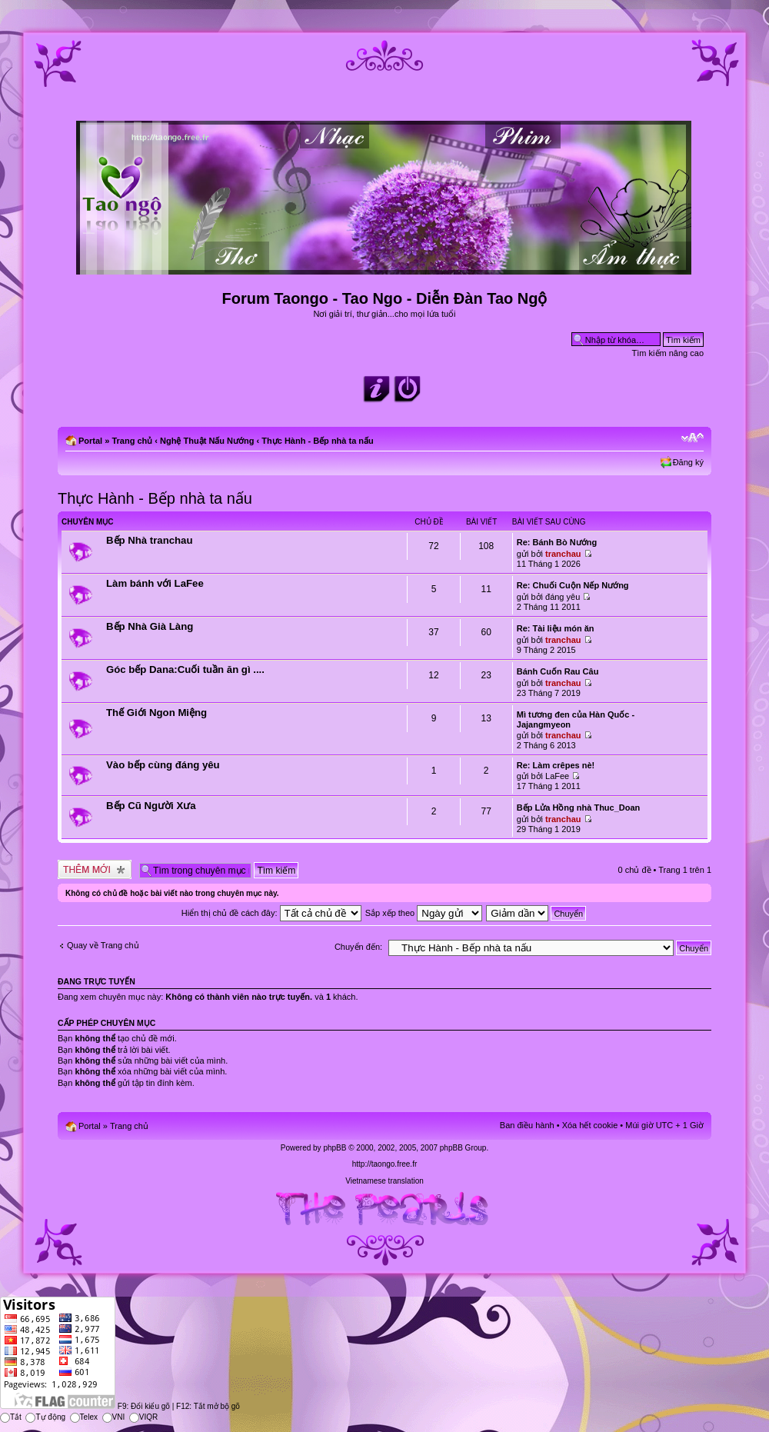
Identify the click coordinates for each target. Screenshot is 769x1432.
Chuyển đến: (358, 946)
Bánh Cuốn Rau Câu (558, 671)
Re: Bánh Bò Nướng (557, 542)
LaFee (557, 776)
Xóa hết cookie (590, 1125)
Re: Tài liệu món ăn (555, 628)
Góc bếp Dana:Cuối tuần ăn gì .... (185, 669)
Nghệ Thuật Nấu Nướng (207, 440)
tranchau (563, 553)
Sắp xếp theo (424, 912)
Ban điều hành (527, 1125)
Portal (90, 440)
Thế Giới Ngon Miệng (156, 712)
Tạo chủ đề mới (94, 869)
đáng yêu (562, 596)
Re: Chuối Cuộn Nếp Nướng (573, 585)
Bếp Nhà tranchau (149, 540)
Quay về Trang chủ (103, 945)
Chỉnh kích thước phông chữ (692, 438)
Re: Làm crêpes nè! (555, 765)
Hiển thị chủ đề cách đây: (271, 912)
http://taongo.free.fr (385, 1164)
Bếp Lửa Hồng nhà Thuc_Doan (579, 807)
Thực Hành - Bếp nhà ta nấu (317, 440)
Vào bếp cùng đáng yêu (163, 765)
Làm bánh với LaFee (155, 583)
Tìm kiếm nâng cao (668, 353)
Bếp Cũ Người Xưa (151, 805)
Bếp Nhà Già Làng (149, 626)
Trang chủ (132, 440)
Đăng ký (688, 462)
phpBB (334, 1148)
